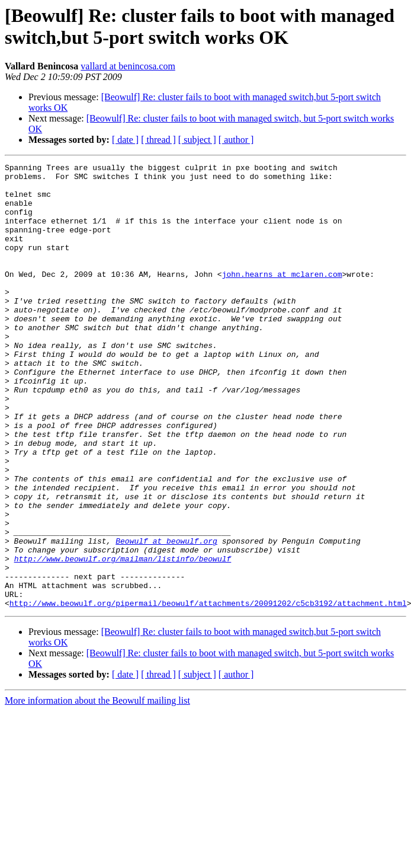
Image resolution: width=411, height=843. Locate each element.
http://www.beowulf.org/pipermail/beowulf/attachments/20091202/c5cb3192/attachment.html (208, 691)
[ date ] (125, 140)
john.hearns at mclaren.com (282, 297)
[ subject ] (197, 140)
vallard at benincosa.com (128, 66)
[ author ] (236, 140)
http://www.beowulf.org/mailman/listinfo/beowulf (123, 638)
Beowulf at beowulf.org (166, 617)
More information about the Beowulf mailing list (97, 789)
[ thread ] (158, 140)
